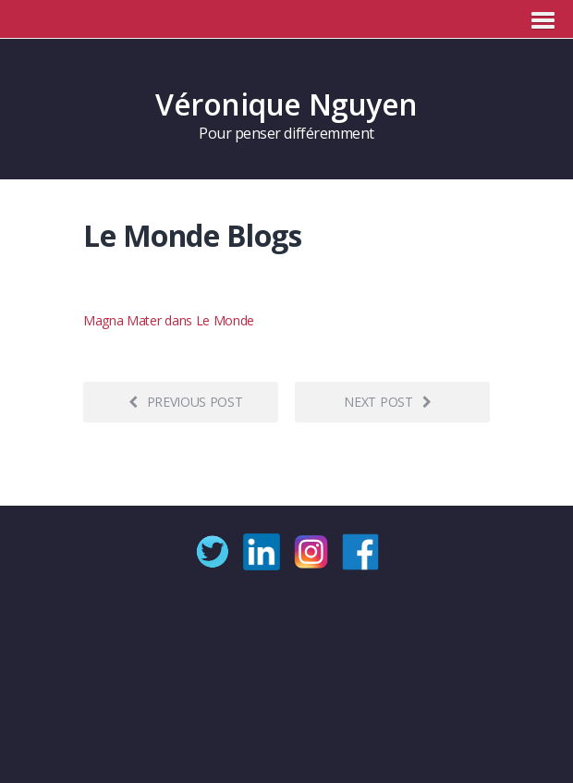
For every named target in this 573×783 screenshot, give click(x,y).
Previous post (185, 401)
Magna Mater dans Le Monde (168, 320)
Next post (387, 401)
